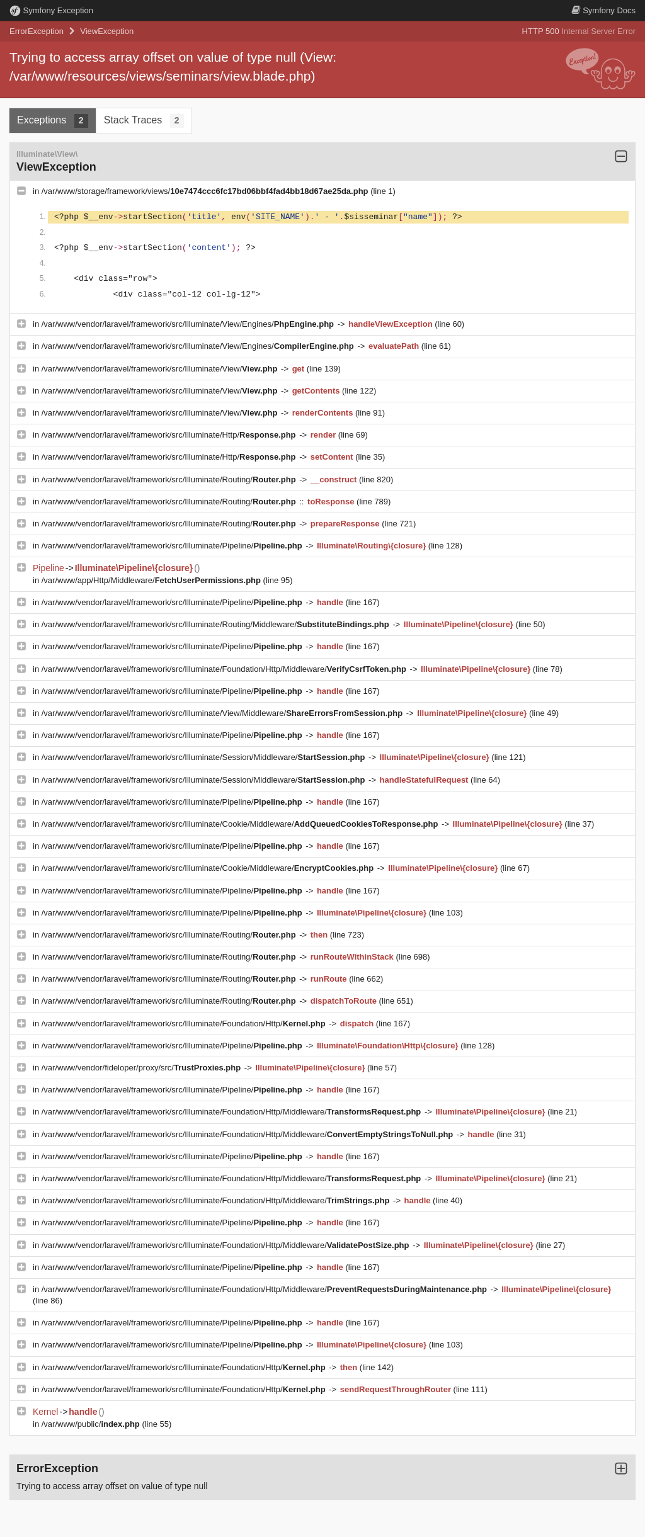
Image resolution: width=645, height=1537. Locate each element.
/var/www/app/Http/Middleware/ (152, 580)
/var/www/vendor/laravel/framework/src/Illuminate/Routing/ (170, 479)
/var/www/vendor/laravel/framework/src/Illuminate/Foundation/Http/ (185, 1023)
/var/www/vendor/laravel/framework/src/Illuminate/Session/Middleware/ (204, 757)
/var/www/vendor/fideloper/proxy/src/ (142, 1067)
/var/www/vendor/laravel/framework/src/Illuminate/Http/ (170, 435)
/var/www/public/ (92, 1424)
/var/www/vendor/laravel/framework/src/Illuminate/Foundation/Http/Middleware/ (225, 669)
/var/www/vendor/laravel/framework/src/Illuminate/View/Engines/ (189, 324)
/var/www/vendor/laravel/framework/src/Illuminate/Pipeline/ (173, 545)
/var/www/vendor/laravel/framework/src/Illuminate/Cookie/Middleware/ (241, 824)
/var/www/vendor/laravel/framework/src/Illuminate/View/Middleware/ (223, 713)
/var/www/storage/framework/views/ (206, 191)
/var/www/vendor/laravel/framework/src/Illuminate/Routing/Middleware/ (217, 624)
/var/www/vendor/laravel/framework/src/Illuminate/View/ (161, 368)
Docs (603, 10)
